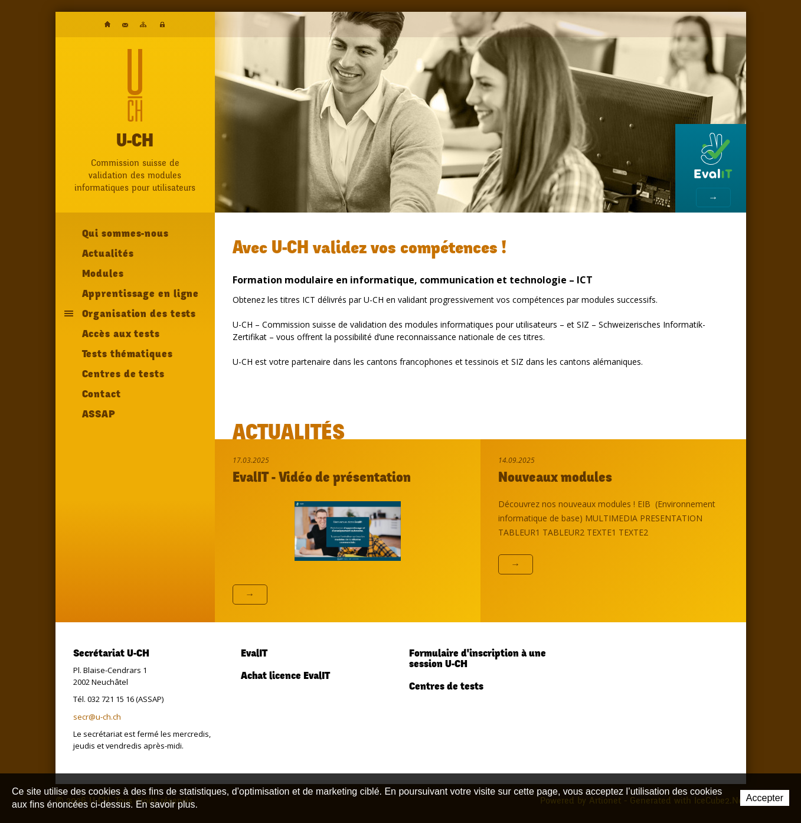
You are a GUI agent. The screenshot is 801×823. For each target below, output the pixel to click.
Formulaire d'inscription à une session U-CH (477, 659)
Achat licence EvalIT (285, 676)
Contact (125, 25)
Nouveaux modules (555, 479)
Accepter (764, 798)
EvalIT (254, 654)
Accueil (107, 24)
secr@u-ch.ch (97, 716)
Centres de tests (446, 687)
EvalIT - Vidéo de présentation (322, 479)
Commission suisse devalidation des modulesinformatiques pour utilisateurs (134, 175)
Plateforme (162, 25)
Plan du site (143, 24)
